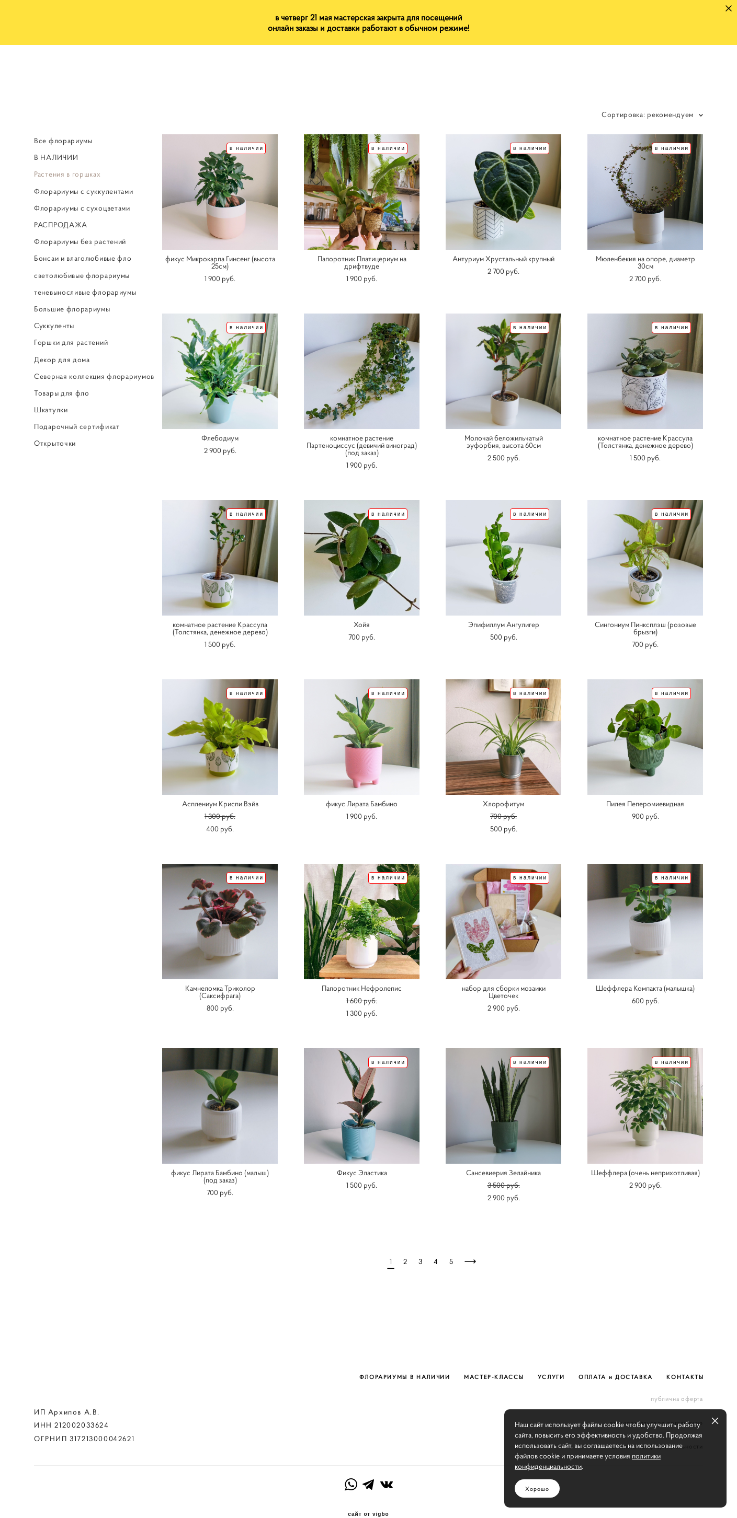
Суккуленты (54, 325)
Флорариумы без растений (80, 241)
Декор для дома (62, 359)
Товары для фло (61, 393)
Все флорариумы (63, 140)
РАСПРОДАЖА (60, 224)
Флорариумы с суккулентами (83, 191)
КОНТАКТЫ (685, 1356)
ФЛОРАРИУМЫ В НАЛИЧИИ (404, 1356)
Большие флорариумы (72, 309)
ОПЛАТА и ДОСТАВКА (616, 1356)
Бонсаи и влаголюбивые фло (83, 258)
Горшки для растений (71, 342)
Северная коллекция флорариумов (94, 376)
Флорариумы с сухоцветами (82, 208)
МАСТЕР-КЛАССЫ (494, 1356)
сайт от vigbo (368, 1493)
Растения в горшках (67, 174)
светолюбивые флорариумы (82, 275)
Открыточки (55, 443)
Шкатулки (51, 409)
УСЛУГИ (551, 1356)
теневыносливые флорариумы (85, 292)
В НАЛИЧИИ (56, 157)
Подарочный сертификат (77, 426)
